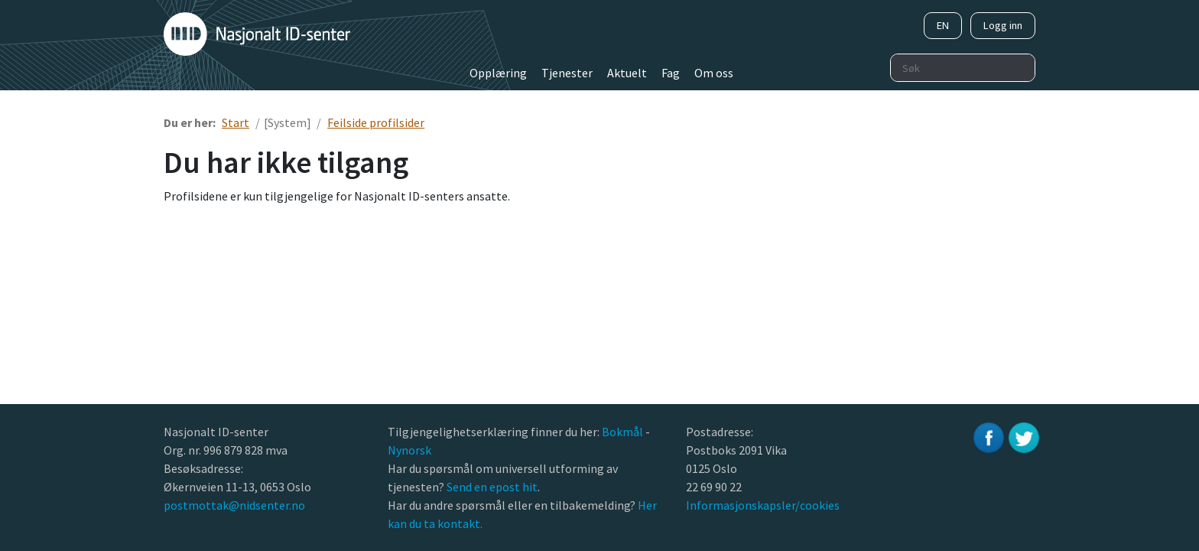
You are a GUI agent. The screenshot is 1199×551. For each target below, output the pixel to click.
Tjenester (567, 72)
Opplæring (498, 72)
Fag (670, 72)
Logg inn (1002, 25)
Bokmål (623, 431)
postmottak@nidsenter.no (234, 505)
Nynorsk (411, 450)
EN (943, 25)
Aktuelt (627, 72)
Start (235, 122)
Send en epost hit (492, 486)
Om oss (713, 72)
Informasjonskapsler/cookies (763, 505)
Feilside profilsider (375, 122)
